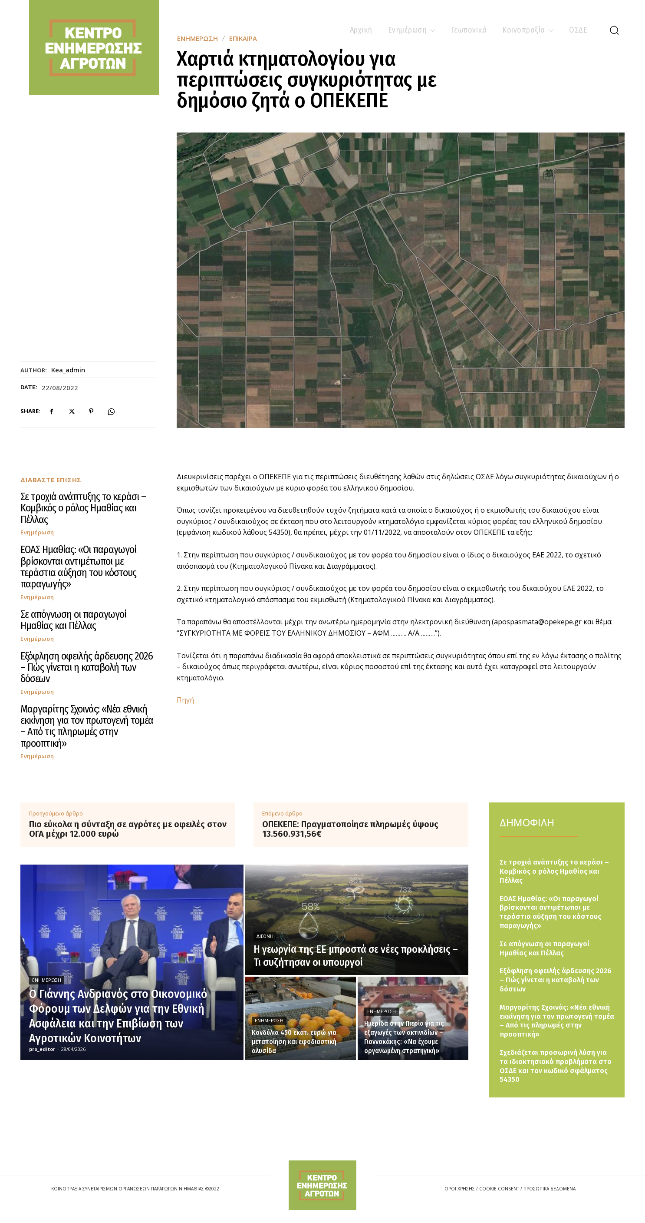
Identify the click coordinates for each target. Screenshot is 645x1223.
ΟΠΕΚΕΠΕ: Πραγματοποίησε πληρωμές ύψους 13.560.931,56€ (350, 829)
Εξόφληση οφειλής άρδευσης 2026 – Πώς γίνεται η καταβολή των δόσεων (86, 667)
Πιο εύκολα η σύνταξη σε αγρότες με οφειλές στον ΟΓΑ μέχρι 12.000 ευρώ (128, 829)
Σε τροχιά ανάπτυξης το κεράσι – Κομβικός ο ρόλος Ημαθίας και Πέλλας (83, 508)
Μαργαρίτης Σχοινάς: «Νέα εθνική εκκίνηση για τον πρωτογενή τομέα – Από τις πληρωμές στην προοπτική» (86, 726)
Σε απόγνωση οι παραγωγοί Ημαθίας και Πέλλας (73, 620)
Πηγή (185, 700)
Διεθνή (265, 936)
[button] (614, 30)
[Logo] (322, 1185)
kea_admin (68, 370)
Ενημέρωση (37, 532)
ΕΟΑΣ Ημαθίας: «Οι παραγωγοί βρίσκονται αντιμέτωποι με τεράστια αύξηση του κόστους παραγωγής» (78, 567)
